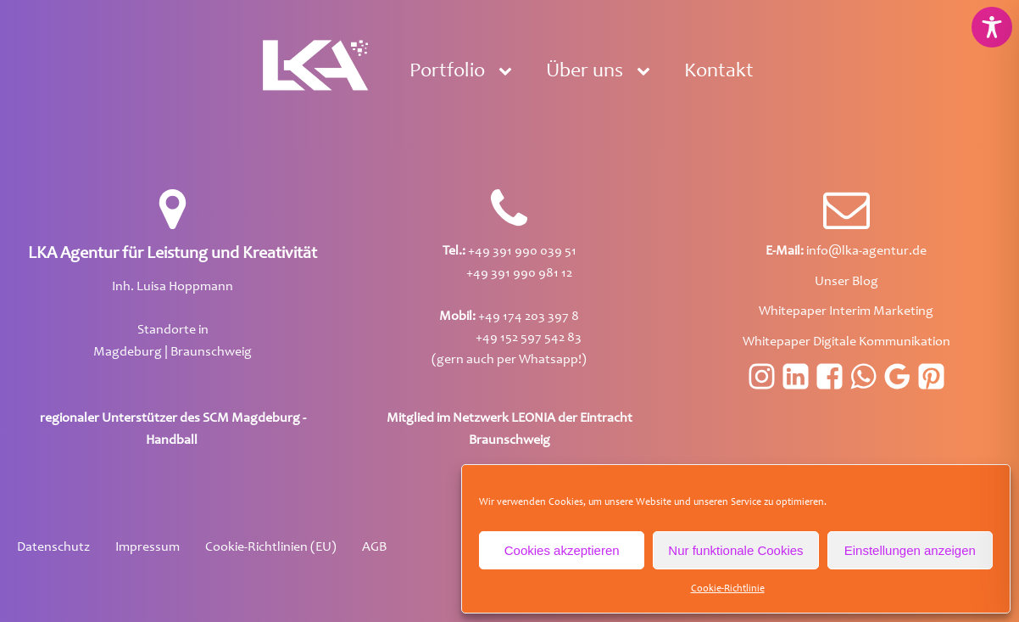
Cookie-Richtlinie (728, 589)
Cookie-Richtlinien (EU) (271, 547)
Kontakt (719, 72)
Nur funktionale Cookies (735, 550)
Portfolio (447, 72)
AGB (374, 547)
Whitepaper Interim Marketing (846, 311)
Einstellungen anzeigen (910, 550)
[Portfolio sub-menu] (508, 72)
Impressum (147, 547)
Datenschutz (53, 547)
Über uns (584, 72)
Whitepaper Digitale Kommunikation (846, 342)
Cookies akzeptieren (562, 550)
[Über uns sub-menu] (647, 72)
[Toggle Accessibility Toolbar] (992, 27)
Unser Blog (846, 282)
